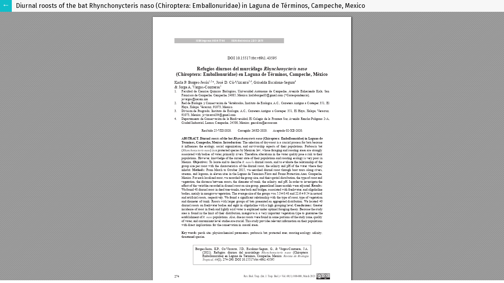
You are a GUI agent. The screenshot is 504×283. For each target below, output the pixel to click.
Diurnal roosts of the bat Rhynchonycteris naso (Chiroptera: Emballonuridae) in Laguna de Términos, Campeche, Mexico (190, 5)
